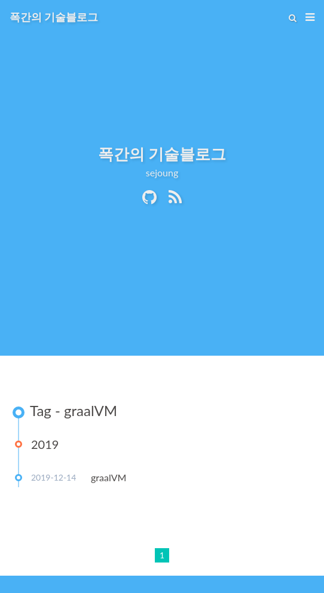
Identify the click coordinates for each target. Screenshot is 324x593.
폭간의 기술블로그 (54, 16)
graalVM (108, 477)
